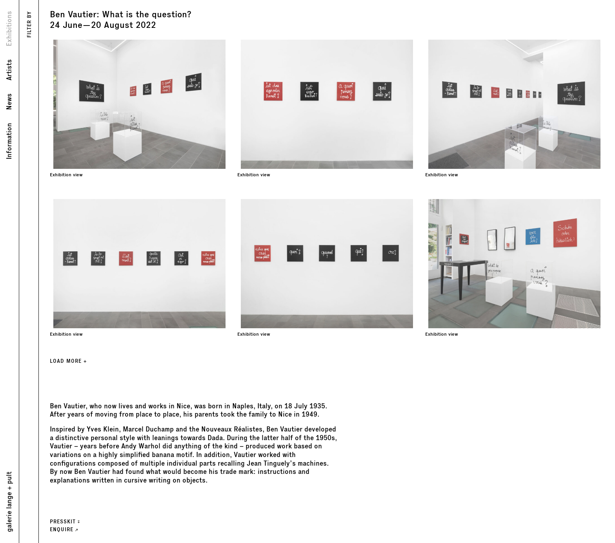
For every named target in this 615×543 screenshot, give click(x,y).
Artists (9, 69)
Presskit (65, 521)
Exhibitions (9, 28)
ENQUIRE (64, 529)
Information (9, 141)
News (9, 101)
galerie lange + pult (9, 502)
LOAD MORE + (68, 361)
